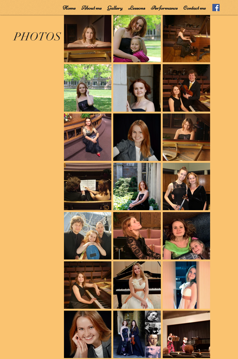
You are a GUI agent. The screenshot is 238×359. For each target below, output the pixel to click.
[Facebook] (216, 7)
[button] (91, 7)
